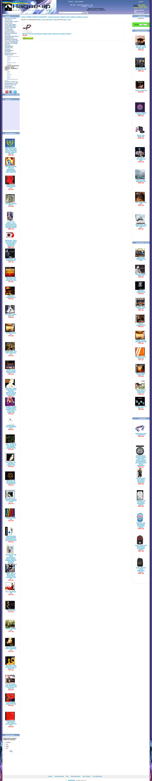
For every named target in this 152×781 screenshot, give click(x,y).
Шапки (8, 76)
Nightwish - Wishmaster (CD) (11, 296)
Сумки (8, 71)
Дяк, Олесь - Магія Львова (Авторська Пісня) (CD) (11, 667)
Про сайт (72, 5)
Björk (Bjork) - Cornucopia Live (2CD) (141, 159)
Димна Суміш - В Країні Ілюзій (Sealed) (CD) (141, 391)
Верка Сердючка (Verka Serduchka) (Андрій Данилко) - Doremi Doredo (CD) (10, 538)
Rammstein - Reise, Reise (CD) (141, 357)
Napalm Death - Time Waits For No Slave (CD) (11, 353)
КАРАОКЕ (7, 35)
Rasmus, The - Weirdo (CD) (141, 135)
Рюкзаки (9, 64)
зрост (39, 19)
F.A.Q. (90, 6)
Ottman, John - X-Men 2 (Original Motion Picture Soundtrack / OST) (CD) (11, 575)
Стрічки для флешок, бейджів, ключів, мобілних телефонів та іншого (12, 68)
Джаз (7, 746)
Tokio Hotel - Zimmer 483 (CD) (11, 204)
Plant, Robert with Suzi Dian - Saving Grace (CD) (141, 47)
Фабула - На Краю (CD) (11, 629)
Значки (8, 59)
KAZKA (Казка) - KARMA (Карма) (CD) (10, 186)
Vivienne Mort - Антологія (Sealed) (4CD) (11, 427)
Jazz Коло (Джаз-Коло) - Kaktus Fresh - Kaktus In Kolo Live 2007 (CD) (11, 686)
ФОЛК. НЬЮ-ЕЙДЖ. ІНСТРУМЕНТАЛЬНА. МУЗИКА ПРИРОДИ (11, 26)
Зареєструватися (139, 10)
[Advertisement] (11, 115)
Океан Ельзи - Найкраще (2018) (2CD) (141, 259)
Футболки (9, 74)
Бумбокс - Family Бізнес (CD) (141, 307)
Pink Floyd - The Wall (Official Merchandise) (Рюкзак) (141, 502)
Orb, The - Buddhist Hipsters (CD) (141, 113)
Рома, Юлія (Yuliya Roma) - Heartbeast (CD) (11, 648)
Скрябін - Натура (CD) (11, 333)
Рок (7, 744)
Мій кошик (141, 16)
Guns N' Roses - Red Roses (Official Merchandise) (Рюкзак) (141, 547)
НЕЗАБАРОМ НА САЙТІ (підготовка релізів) (11, 84)
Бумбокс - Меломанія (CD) (141, 324)
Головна (70, 1)
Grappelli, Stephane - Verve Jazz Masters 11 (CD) (11, 501)
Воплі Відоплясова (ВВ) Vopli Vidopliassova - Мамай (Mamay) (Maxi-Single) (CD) (10, 169)
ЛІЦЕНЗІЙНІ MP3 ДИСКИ (12, 36)
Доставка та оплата (83, 5)
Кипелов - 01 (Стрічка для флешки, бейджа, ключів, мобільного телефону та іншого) (46, 33)
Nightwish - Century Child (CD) (10, 315)
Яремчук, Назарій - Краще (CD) (141, 274)
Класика (8, 742)
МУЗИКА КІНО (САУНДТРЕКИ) (9, 29)
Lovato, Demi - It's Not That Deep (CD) (141, 68)
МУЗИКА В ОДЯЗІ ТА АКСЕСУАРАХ (10, 54)
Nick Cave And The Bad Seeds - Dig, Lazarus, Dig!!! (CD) (11, 279)
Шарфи (9, 77)
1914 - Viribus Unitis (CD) (141, 203)
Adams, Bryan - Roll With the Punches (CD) (140, 226)
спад (43, 19)
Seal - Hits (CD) (11, 610)
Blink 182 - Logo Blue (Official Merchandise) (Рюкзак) (141, 525)
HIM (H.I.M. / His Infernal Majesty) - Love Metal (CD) (11, 482)
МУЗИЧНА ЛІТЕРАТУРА (11, 82)
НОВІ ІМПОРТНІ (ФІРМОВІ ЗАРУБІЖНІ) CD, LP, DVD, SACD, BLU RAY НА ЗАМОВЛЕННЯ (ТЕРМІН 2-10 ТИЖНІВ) (12, 40)
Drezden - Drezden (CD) (11, 518)
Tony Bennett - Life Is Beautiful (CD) (11, 259)
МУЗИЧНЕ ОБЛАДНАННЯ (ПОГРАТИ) (9, 51)
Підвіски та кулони (11, 62)
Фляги (8, 73)
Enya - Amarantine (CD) (11, 592)
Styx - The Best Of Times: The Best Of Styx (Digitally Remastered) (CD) (11, 446)
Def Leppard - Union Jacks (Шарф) (141, 434)
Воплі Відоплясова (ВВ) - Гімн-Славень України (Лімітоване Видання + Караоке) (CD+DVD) (11, 150)
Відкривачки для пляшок (13, 56)
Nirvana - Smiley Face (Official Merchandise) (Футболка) (140, 480)
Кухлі (8, 61)
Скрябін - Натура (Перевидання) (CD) (141, 341)
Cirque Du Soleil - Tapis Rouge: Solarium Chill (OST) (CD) (11, 723)
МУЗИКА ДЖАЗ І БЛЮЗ (11, 21)
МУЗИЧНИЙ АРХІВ (10, 88)
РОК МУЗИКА (8, 20)
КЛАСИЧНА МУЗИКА (10, 18)
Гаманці (9, 58)
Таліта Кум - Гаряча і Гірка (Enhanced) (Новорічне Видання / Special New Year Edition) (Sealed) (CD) (10, 392)
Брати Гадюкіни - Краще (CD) (141, 374)
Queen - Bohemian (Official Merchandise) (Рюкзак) (141, 569)
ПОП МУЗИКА (9, 23)
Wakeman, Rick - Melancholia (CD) (141, 180)
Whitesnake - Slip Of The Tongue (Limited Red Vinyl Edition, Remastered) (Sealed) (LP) (11, 243)
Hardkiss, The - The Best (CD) (141, 407)
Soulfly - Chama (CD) (141, 90)
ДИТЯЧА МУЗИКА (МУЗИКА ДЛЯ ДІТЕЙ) (11, 32)
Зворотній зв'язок (75, 776)
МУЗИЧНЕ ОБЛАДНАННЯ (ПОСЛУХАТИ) (9, 46)
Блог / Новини (79, 1)
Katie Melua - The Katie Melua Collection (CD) (11, 464)
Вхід (135, 11)
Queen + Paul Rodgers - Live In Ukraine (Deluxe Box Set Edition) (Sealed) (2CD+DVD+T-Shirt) (11, 224)
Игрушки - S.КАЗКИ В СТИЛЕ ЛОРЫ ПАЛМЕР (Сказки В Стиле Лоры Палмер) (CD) (11, 409)
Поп (7, 748)
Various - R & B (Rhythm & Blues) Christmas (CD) (11, 371)
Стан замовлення (139, 13)
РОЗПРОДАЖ (8, 86)
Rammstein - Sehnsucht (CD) (141, 291)
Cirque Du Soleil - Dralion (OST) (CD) (11, 703)
